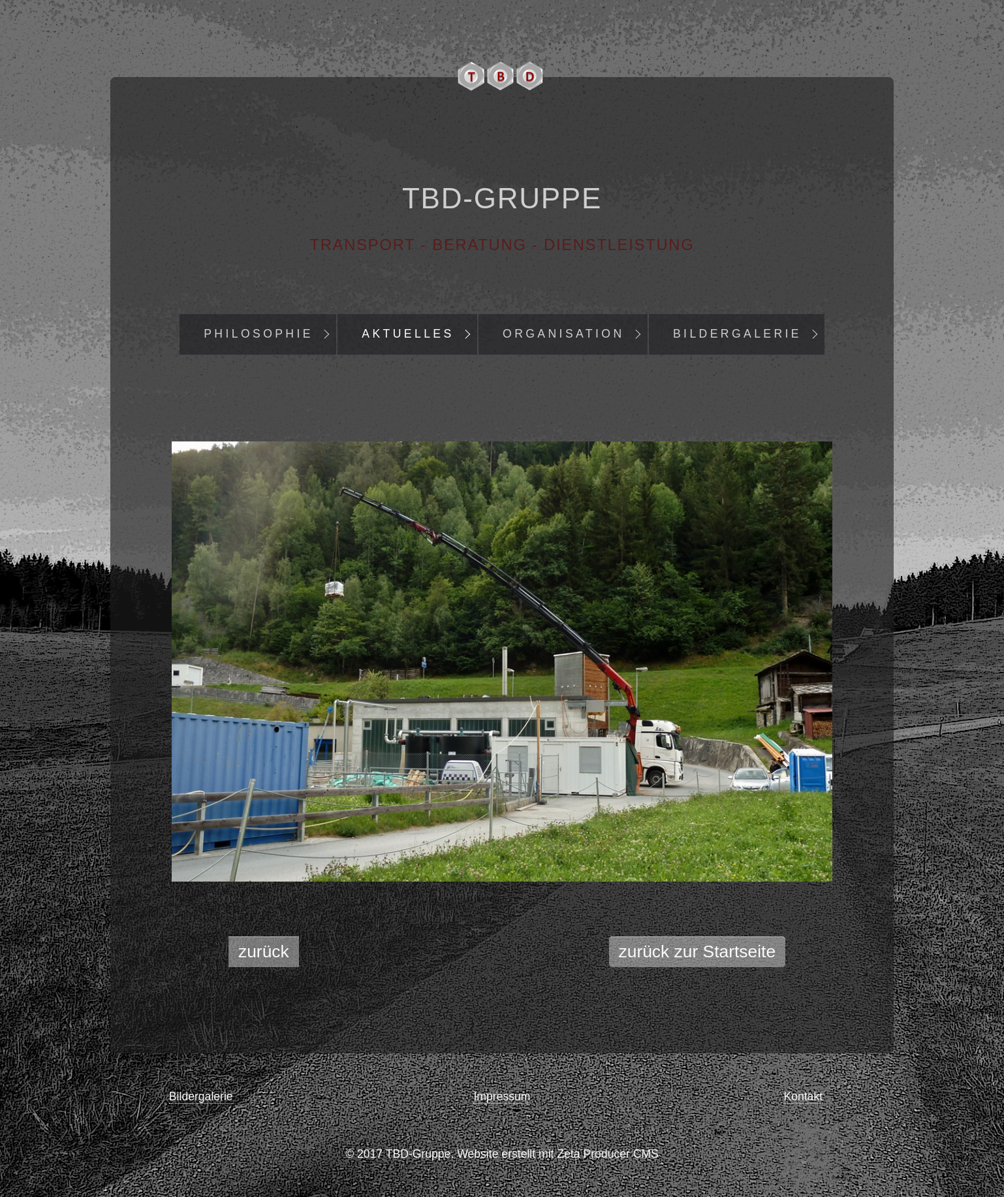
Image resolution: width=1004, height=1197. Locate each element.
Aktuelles (408, 333)
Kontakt (803, 1096)
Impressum (501, 1096)
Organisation (563, 333)
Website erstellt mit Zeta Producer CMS (558, 1153)
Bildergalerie (737, 333)
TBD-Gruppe (502, 198)
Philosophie (258, 333)
